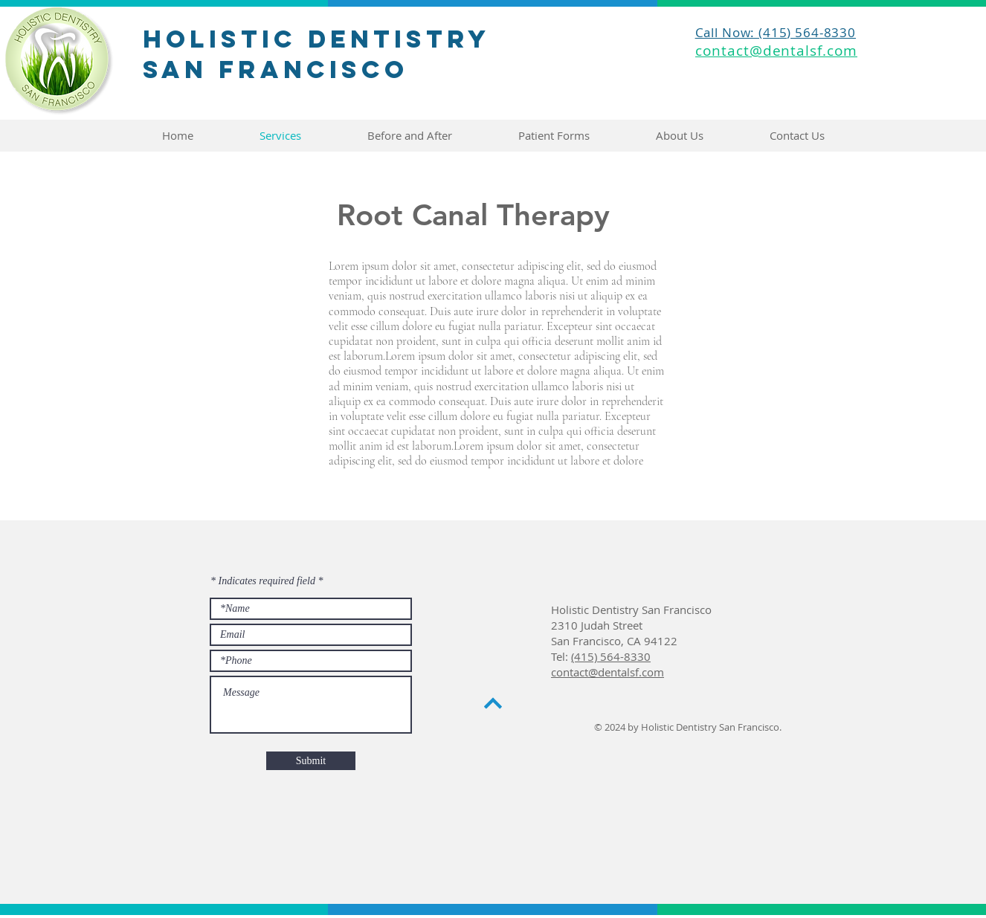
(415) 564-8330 (611, 656)
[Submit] (310, 760)
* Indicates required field (262, 581)
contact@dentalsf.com (607, 672)
